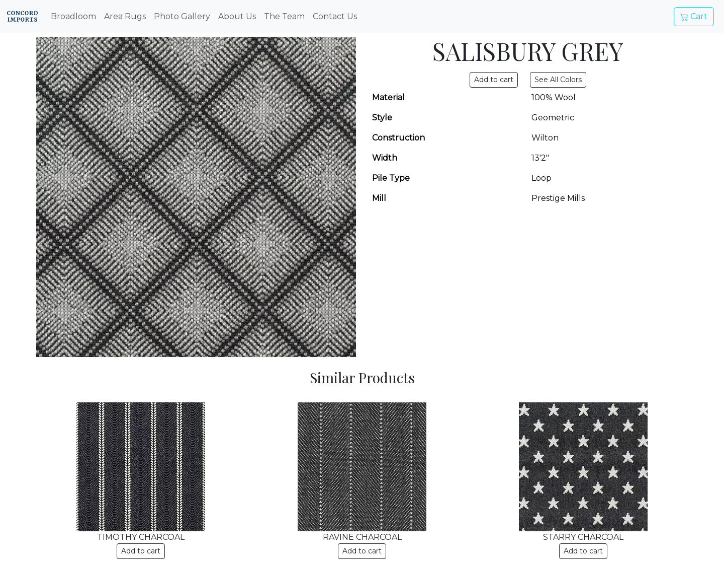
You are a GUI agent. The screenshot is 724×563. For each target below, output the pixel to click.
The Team (284, 16)
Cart (693, 16)
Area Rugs (125, 16)
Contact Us (335, 16)
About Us (237, 16)
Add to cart (140, 550)
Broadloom (73, 16)
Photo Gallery (182, 16)
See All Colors (558, 79)
